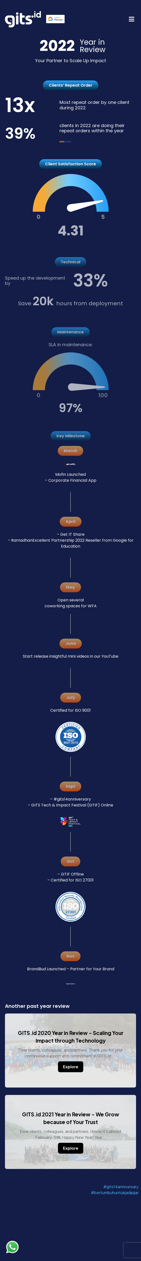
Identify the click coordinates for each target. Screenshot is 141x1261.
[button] (131, 19)
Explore (70, 1066)
